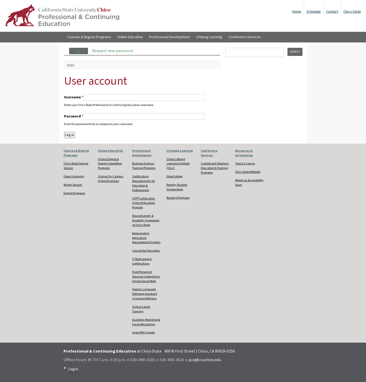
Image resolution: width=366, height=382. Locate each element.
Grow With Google (143, 332)
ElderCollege (174, 176)
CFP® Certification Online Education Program (143, 203)
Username (73, 97)
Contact (332, 11)
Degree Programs (74, 193)
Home (296, 11)
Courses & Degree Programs (89, 37)
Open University (74, 176)
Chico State (352, 11)
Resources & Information (244, 153)
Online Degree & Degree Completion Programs (110, 164)
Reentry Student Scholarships (176, 187)
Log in (80, 51)
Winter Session (73, 185)
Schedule (314, 11)
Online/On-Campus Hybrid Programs (110, 178)
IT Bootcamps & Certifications (141, 261)
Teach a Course (245, 163)
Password (73, 116)
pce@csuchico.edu (205, 360)
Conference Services (244, 37)
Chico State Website (247, 172)
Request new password (112, 51)
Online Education (130, 37)
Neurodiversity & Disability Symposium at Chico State (145, 220)
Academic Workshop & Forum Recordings (146, 322)
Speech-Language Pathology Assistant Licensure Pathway (144, 294)
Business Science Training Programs (144, 165)
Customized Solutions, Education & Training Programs (215, 168)
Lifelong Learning (209, 37)
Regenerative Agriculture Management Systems (146, 238)
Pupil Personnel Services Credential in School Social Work (146, 276)
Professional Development (169, 37)
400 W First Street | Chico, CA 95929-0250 (199, 351)
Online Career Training (141, 309)
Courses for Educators (146, 251)
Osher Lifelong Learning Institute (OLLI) (178, 164)
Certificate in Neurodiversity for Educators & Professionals (143, 183)
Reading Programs (178, 198)
